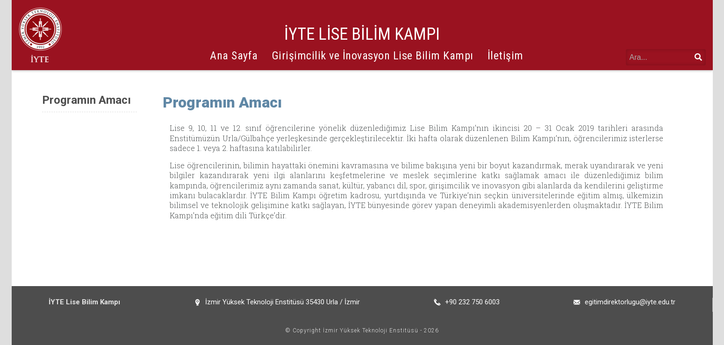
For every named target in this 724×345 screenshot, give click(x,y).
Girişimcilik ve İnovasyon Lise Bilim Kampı (372, 55)
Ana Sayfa (234, 55)
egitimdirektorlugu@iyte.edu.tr (630, 302)
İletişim (505, 55)
